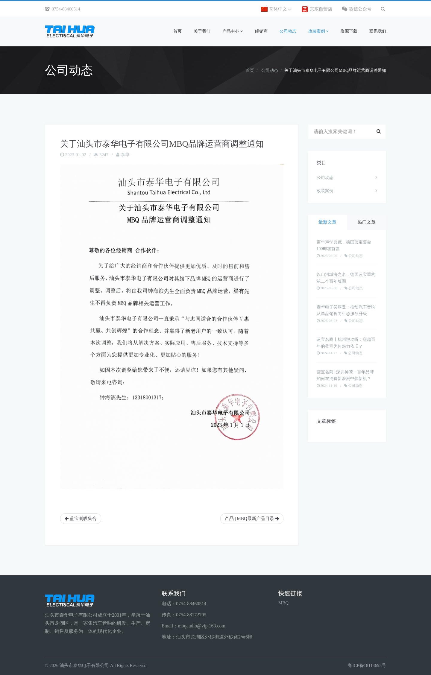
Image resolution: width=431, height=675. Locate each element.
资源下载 (349, 31)
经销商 (261, 31)
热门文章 (367, 223)
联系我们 (377, 31)
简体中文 (276, 9)
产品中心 (232, 31)
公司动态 (288, 31)
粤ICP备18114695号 (367, 665)
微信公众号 (357, 8)
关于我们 (202, 31)
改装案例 (318, 31)
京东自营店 (316, 9)
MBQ (283, 602)
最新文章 (327, 223)
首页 (177, 31)
